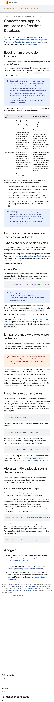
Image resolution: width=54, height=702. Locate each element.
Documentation (9, 8)
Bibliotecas (5, 688)
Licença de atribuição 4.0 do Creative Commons (25, 586)
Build (40, 16)
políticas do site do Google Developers (20, 590)
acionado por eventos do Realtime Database (28, 256)
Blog (3, 700)
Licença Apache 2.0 (32, 588)
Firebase (6, 16)
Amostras (5, 685)
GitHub (4, 691)
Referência (5, 682)
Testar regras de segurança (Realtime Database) (25, 569)
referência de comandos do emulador (34, 461)
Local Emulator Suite (28, 8)
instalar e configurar (34, 42)
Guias (3, 678)
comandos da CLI (35, 45)
